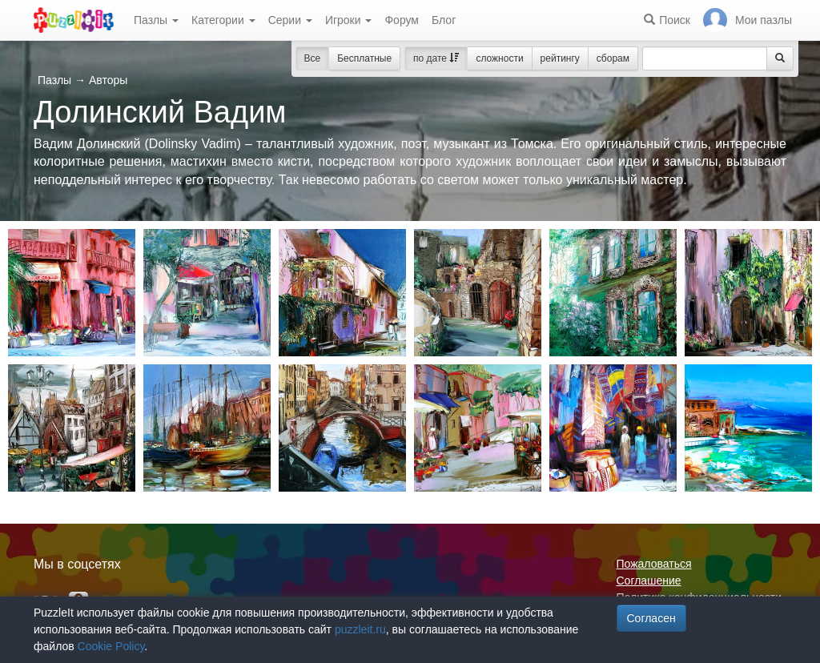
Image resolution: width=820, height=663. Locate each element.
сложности (499, 58)
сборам (613, 58)
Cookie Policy (111, 646)
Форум (401, 20)
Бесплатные (364, 58)
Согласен (651, 618)
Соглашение (649, 580)
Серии (290, 20)
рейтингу (560, 58)
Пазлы (156, 20)
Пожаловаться (654, 563)
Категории (223, 20)
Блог (444, 20)
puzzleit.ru (360, 629)
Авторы (108, 80)
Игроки (348, 20)
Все (312, 58)
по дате (436, 58)
